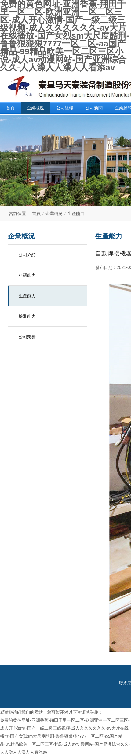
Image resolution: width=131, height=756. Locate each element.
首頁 (10, 107)
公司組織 (64, 107)
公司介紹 (27, 254)
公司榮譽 (27, 336)
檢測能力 (27, 316)
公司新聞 (94, 107)
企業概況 (35, 107)
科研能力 (27, 275)
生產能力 (76, 213)
